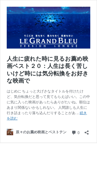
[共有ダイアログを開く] (86, 131)
